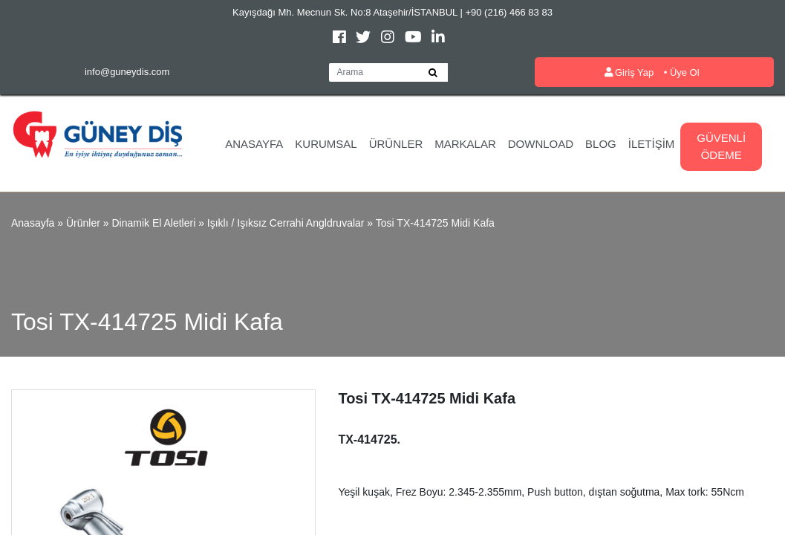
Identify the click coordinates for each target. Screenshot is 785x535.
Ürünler (396, 143)
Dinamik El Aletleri (153, 223)
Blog (600, 143)
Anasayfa (254, 143)
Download (540, 143)
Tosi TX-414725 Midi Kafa (435, 223)
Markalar (465, 143)
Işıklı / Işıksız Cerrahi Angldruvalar (286, 223)
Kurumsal (325, 143)
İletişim (651, 143)
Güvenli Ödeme (721, 146)
